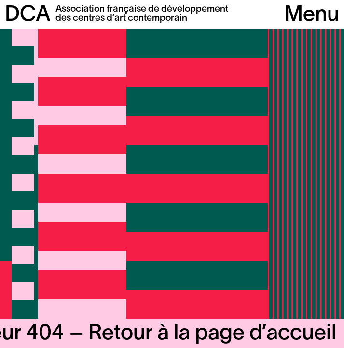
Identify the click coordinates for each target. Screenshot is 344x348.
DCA (28, 15)
